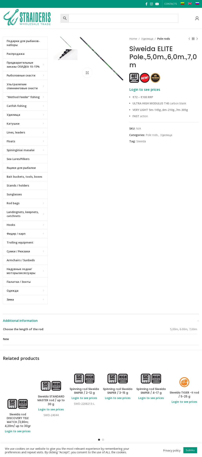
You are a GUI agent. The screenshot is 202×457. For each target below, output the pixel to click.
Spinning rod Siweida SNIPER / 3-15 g (117, 391)
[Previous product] (189, 39)
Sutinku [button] (190, 450)
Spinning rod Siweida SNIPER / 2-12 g (84, 391)
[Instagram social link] (151, 4)
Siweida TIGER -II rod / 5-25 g (184, 394)
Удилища (147, 38)
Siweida (141, 141)
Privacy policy (171, 450)
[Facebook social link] (146, 4)
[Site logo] (31, 18)
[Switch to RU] (197, 4)
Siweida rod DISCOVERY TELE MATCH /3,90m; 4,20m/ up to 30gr (18, 420)
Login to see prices (144, 89)
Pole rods (163, 38)
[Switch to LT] (182, 4)
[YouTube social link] (157, 4)
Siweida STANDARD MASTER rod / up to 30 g (51, 400)
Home (133, 38)
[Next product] (197, 39)
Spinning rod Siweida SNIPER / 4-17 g (151, 391)
